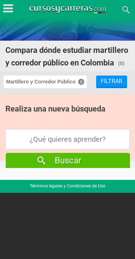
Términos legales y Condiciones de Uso (67, 185)
